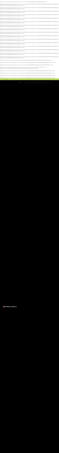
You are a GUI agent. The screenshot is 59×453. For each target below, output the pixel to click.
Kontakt (7, 79)
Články (4, 79)
